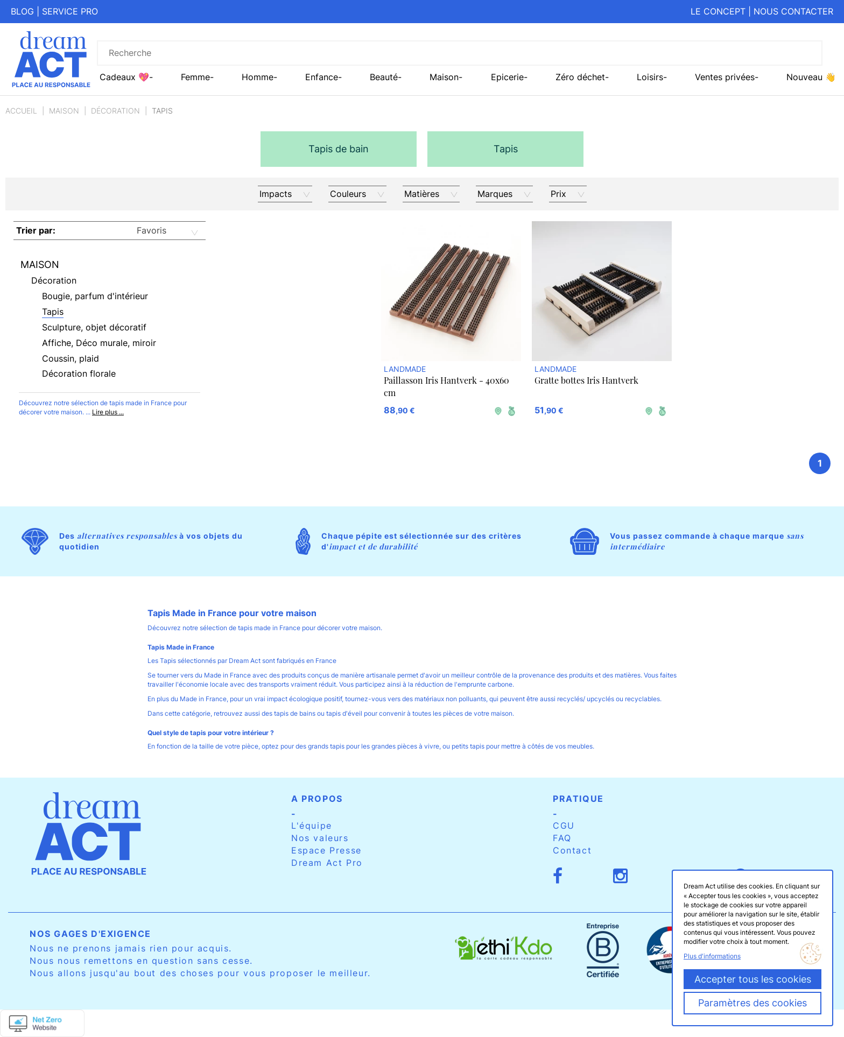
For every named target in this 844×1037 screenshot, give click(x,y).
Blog (22, 11)
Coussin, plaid (70, 358)
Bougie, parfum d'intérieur (95, 296)
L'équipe (311, 825)
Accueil (21, 110)
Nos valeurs (320, 838)
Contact (572, 850)
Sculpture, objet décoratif (94, 327)
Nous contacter (793, 11)
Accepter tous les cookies (752, 979)
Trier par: (35, 230)
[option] (339, 149)
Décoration (115, 110)
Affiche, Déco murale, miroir (99, 342)
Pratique (578, 798)
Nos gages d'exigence (90, 933)
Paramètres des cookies (752, 1002)
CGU (564, 825)
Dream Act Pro (327, 862)
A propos (317, 798)
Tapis (53, 311)
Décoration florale (79, 373)
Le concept (718, 11)
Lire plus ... (108, 412)
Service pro (70, 11)
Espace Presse (326, 850)
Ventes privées (725, 77)
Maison (64, 110)
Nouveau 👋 (811, 77)
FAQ (562, 838)
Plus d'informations (712, 956)
